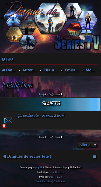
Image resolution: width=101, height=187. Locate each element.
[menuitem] (7, 59)
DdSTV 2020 (55, 176)
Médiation (16, 85)
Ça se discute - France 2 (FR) (40, 115)
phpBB (38, 167)
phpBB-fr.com (56, 172)
